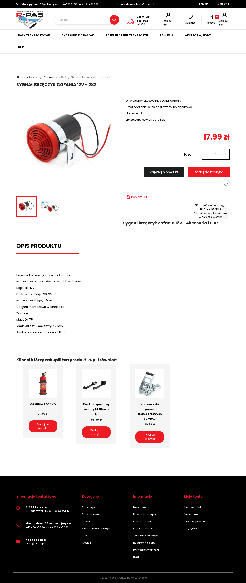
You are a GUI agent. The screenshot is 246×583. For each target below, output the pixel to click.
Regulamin (223, 4)
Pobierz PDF (137, 197)
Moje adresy (192, 514)
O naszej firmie (142, 528)
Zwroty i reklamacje (145, 535)
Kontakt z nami (142, 521)
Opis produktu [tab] (39, 246)
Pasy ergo (88, 507)
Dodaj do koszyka (208, 172)
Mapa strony (141, 507)
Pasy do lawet (91, 514)
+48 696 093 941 (36, 527)
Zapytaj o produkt (164, 172)
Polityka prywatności (146, 550)
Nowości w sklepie (144, 514)
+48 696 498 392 (58, 527)
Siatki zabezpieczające (96, 528)
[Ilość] (216, 154)
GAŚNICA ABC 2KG (43, 404)
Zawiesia (87, 521)
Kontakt (203, 4)
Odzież (86, 543)
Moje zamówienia (195, 507)
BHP (84, 535)
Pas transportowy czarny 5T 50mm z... (96, 409)
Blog (136, 557)
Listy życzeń (191, 528)
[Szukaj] (86, 20)
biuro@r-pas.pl (132, 4)
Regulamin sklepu (144, 543)
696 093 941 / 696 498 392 (57, 4)
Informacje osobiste (196, 521)
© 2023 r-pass (107, 577)
